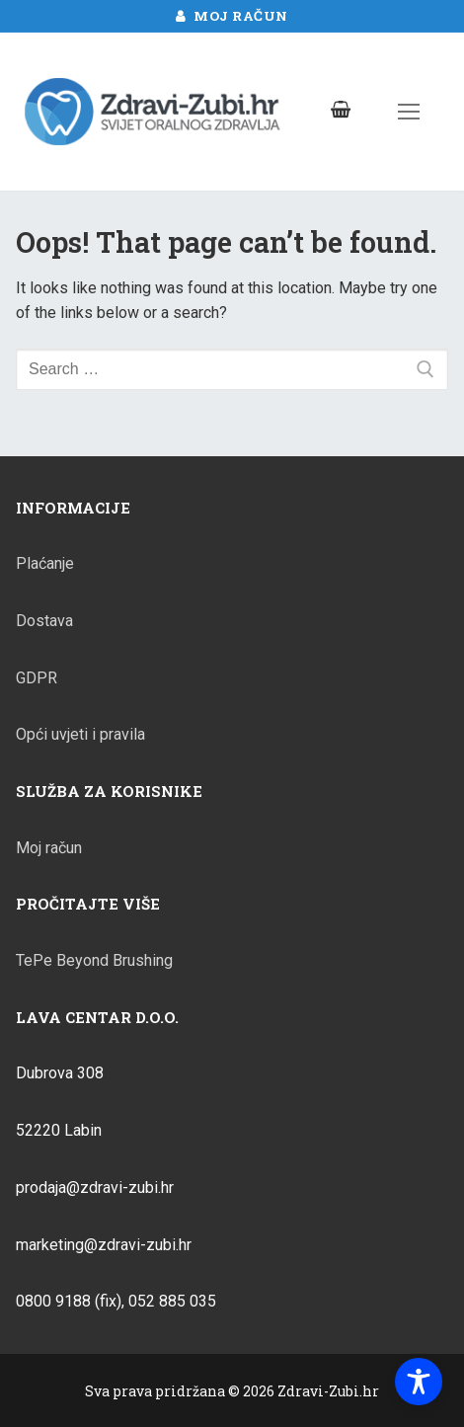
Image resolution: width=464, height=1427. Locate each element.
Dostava (44, 620)
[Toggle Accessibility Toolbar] (418, 1381)
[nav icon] (408, 111)
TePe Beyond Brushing (94, 960)
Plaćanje (45, 563)
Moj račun (232, 16)
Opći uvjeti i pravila (80, 734)
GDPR (36, 678)
